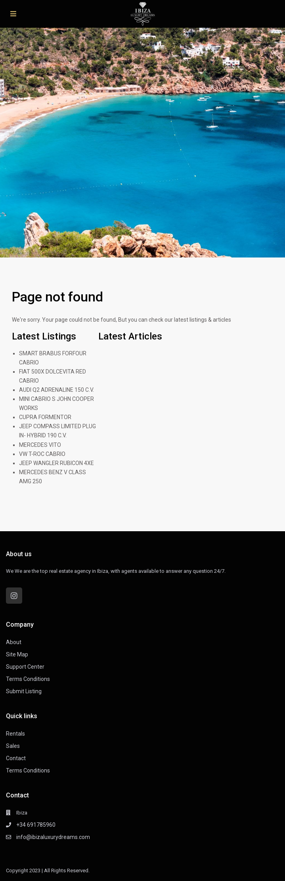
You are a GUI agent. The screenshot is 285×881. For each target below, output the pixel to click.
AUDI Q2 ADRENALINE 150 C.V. (56, 390)
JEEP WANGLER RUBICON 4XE (56, 463)
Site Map (17, 654)
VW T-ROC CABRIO (42, 454)
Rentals (15, 733)
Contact (16, 758)
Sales (13, 746)
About (13, 642)
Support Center (25, 667)
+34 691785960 (35, 825)
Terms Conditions (28, 679)
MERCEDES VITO (40, 445)
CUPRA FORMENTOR (45, 417)
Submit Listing (24, 691)
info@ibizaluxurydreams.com (53, 837)
